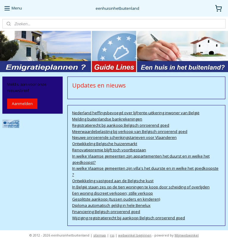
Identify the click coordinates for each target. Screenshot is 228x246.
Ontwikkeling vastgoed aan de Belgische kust (113, 180)
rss (112, 235)
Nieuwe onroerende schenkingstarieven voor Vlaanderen (124, 137)
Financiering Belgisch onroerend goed (106, 211)
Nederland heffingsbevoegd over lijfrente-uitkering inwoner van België (136, 112)
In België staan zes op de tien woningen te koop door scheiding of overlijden (141, 187)
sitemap (99, 235)
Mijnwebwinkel (187, 235)
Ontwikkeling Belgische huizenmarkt (104, 143)
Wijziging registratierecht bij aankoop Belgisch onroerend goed (128, 217)
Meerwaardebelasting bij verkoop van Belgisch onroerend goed (130, 131)
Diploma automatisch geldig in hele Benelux (111, 205)
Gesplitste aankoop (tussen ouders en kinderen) (116, 199)
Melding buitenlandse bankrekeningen (107, 119)
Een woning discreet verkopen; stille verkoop (112, 193)
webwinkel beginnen (134, 235)
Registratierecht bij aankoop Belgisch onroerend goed (121, 125)
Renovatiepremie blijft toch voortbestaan (109, 150)
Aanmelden (22, 103)
